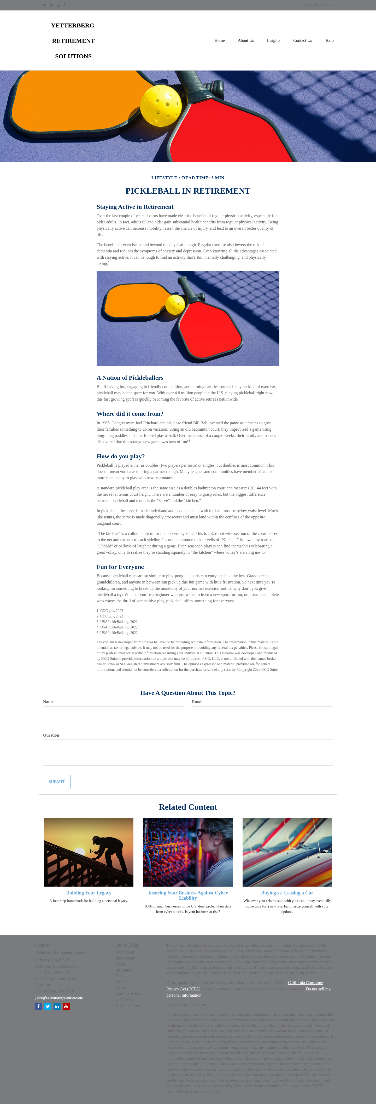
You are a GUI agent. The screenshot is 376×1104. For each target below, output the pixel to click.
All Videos (125, 1000)
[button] (246, 40)
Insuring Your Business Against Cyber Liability (188, 895)
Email (197, 702)
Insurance (124, 970)
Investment (125, 958)
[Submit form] (56, 782)
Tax (119, 976)
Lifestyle (123, 988)
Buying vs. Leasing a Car (287, 892)
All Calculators (128, 1006)
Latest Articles (128, 994)
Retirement (125, 952)
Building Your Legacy (88, 892)
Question (51, 735)
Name (48, 702)
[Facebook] (65, 5)
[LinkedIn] (51, 5)
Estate (121, 964)
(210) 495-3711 (319, 5)
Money (121, 982)
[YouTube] (58, 5)
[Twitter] (44, 5)
